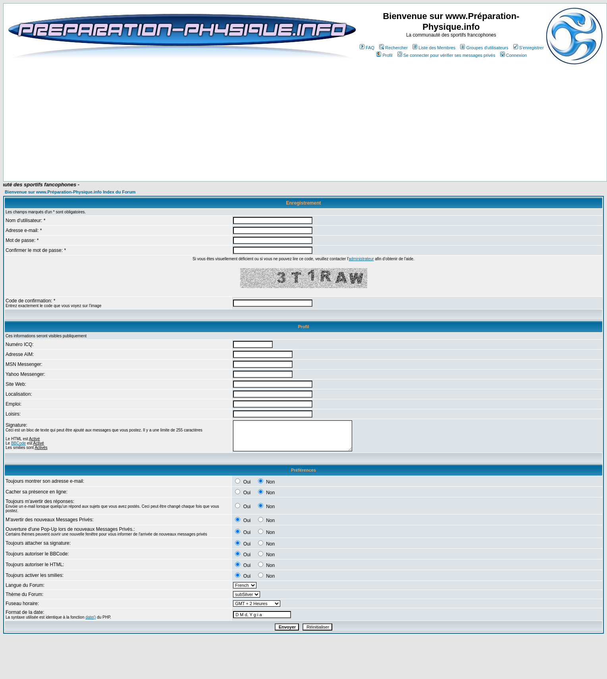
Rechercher (393, 47)
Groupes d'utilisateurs (484, 47)
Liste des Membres (433, 47)
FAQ (367, 47)
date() (90, 617)
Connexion (513, 55)
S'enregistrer (528, 47)
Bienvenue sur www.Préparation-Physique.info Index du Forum (70, 192)
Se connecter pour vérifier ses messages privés (446, 55)
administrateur (361, 259)
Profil (384, 55)
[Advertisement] (171, 158)
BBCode (18, 443)
